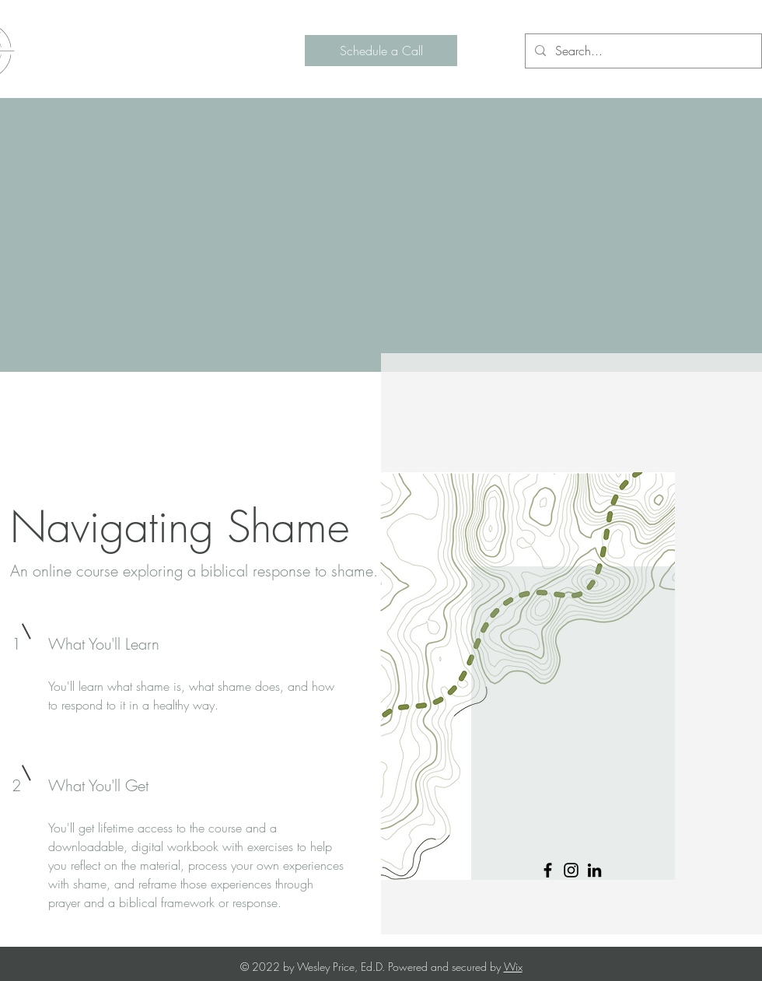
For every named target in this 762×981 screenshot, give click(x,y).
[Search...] (642, 51)
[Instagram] (571, 870)
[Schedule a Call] (381, 50)
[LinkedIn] (594, 870)
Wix (513, 966)
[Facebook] (548, 870)
